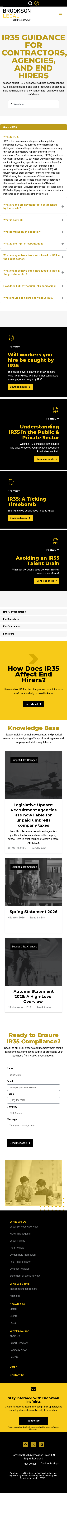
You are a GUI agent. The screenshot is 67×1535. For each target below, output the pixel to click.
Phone (10, 1094)
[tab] (33, 127)
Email (10, 1081)
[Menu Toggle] (60, 13)
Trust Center (29, 1463)
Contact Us (17, 1375)
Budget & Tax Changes (24, 760)
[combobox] (33, 104)
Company (12, 1106)
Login (13, 1366)
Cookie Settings (50, 1463)
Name (10, 1068)
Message (12, 1119)
